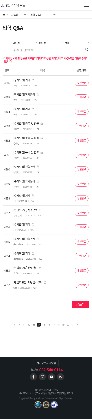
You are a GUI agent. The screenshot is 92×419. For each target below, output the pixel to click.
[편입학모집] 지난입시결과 (29, 282)
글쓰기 (80, 304)
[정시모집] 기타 (23, 80)
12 (29, 324)
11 (24, 324)
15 (43, 324)
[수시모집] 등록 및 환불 (28, 123)
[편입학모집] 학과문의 (27, 210)
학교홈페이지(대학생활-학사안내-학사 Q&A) (49, 58)
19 (63, 324)
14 (39, 324)
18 (58, 324)
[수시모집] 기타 (23, 109)
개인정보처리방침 (46, 363)
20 (68, 324)
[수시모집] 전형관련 (26, 167)
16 (48, 324)
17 (53, 324)
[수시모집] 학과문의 (26, 181)
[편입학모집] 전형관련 (27, 268)
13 (34, 324)
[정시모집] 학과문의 (26, 94)
